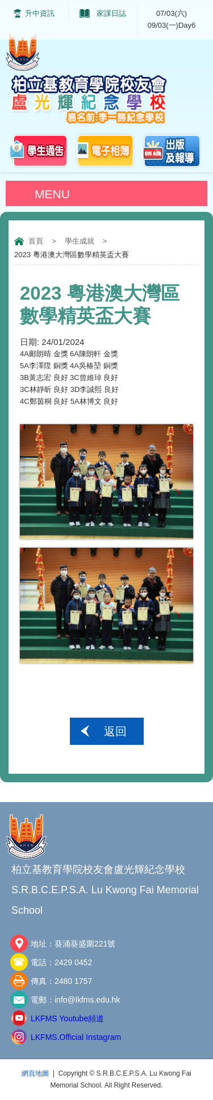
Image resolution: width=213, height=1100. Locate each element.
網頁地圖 (35, 1073)
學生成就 (79, 241)
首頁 (35, 241)
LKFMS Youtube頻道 (67, 1018)
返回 (115, 731)
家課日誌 (111, 13)
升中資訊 (40, 13)
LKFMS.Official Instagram (76, 1037)
